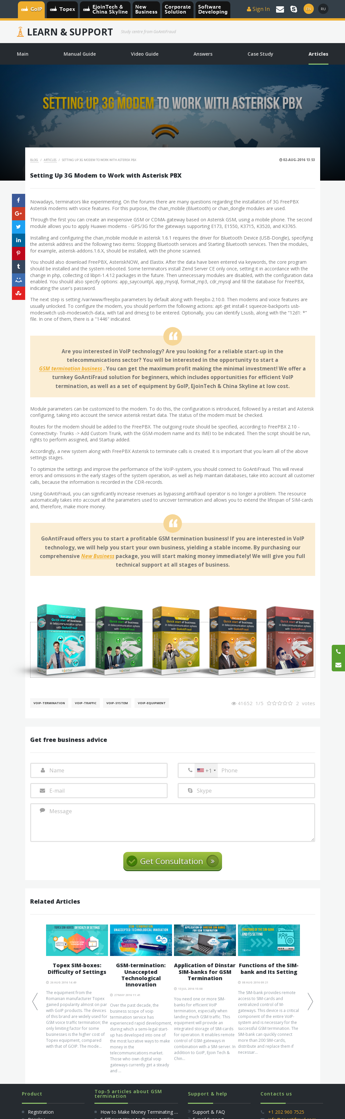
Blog (34, 160)
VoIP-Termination (49, 703)
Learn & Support (70, 31)
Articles (50, 160)
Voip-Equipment (152, 703)
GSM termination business (70, 368)
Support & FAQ (209, 1112)
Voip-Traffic (85, 703)
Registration (40, 1112)
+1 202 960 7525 (286, 1112)
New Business (97, 556)
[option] (77, 986)
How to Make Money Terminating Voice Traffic (150, 1112)
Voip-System (117, 703)
